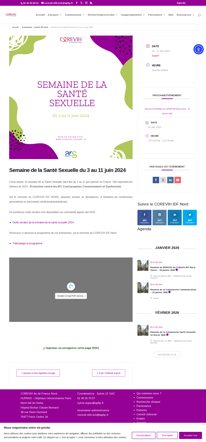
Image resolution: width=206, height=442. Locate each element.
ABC (171, 15)
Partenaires (155, 15)
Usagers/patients (131, 15)
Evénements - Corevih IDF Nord (35, 27)
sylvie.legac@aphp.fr (90, 402)
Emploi (140, 418)
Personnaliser (143, 435)
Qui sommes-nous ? (148, 393)
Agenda (181, 3)
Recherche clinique (148, 401)
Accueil (40, 15)
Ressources (184, 15)
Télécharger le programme (27, 243)
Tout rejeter (167, 435)
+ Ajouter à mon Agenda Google (38, 373)
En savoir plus (167, 355)
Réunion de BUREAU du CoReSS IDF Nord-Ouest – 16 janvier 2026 (167, 111)
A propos (53, 15)
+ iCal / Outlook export (109, 373)
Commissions (73, 15)
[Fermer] (204, 424)
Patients (141, 410)
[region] (103, 432)
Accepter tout (190, 435)
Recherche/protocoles (101, 15)
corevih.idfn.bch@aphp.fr (92, 414)
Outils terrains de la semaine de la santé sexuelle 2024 (43, 222)
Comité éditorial (146, 414)
